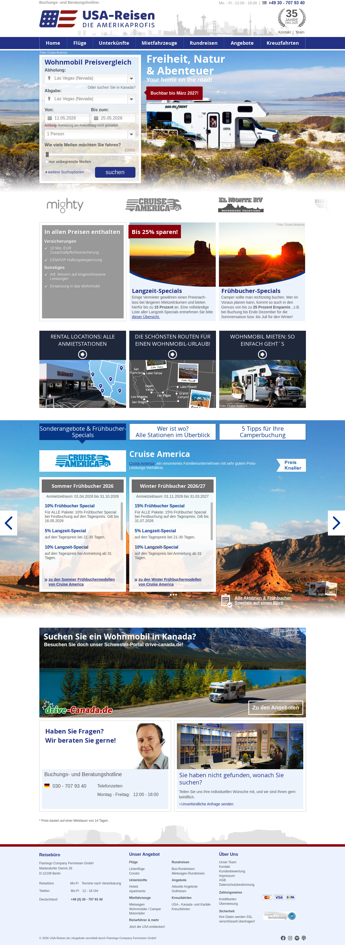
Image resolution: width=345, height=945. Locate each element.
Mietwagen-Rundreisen (188, 873)
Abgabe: (53, 90)
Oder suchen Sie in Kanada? (111, 87)
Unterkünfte (114, 43)
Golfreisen (179, 891)
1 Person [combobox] (55, 134)
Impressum (227, 876)
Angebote (242, 43)
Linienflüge (137, 869)
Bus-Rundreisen (183, 869)
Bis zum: (100, 109)
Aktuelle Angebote (185, 886)
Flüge (79, 43)
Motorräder (137, 913)
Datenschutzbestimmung (236, 885)
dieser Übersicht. (146, 317)
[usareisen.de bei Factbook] (283, 938)
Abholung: (55, 70)
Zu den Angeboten (275, 707)
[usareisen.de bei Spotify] (297, 938)
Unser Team (227, 862)
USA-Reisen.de (60, 938)
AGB (222, 880)
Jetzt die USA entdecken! (147, 927)
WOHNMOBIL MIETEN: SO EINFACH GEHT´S (262, 340)
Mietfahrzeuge (159, 43)
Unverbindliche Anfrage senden (207, 804)
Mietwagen (137, 904)
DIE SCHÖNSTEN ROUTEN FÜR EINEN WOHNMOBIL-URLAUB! (172, 340)
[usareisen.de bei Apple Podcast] (304, 938)
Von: (49, 109)
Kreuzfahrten (283, 43)
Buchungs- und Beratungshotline (83, 774)
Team (299, 32)
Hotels (133, 886)
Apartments (137, 891)
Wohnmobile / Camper (145, 909)
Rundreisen (204, 43)
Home (53, 43)
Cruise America (142, 463)
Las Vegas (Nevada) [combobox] (74, 78)
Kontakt (284, 32)
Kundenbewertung (232, 871)
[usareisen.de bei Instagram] (290, 938)
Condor (134, 873)
